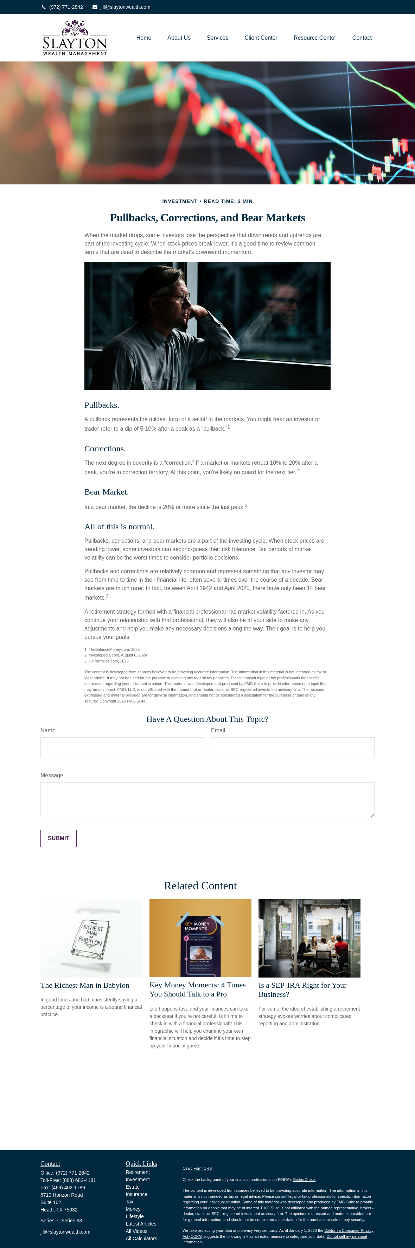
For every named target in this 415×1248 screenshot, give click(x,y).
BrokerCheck (304, 1179)
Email (218, 730)
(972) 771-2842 (61, 7)
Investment (138, 1179)
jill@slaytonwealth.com (121, 7)
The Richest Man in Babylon (84, 985)
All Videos (137, 1231)
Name (48, 730)
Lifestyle (135, 1216)
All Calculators (141, 1238)
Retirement (138, 1172)
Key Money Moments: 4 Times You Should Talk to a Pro (197, 989)
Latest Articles (141, 1224)
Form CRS (202, 1168)
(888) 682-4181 (79, 1180)
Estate (133, 1187)
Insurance (136, 1194)
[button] (144, 38)
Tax (130, 1201)
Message (51, 775)
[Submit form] (58, 838)
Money (133, 1209)
